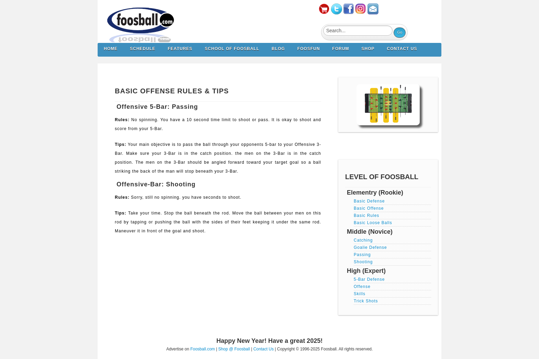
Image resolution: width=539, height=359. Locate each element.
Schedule (142, 48)
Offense (362, 286)
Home (111, 48)
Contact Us (263, 349)
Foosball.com (202, 349)
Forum (340, 48)
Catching (363, 240)
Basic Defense (369, 201)
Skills (359, 293)
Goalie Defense (370, 247)
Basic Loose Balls (373, 222)
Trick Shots (366, 301)
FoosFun (308, 48)
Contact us (402, 48)
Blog (278, 48)
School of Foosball (232, 48)
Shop (368, 48)
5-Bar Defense (369, 279)
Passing (362, 254)
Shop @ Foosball (234, 349)
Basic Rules (366, 215)
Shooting (363, 261)
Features (180, 48)
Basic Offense (369, 208)
